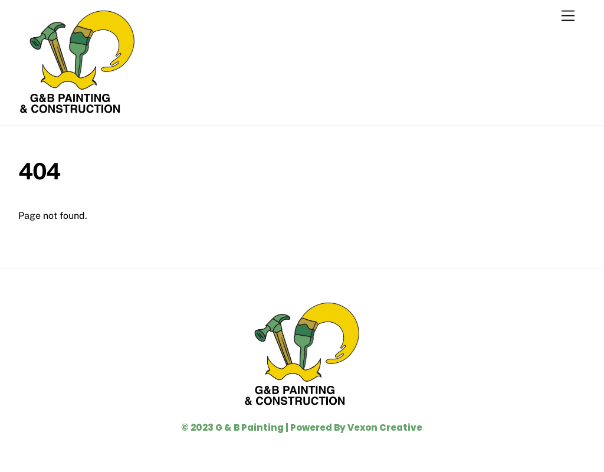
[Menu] (568, 16)
